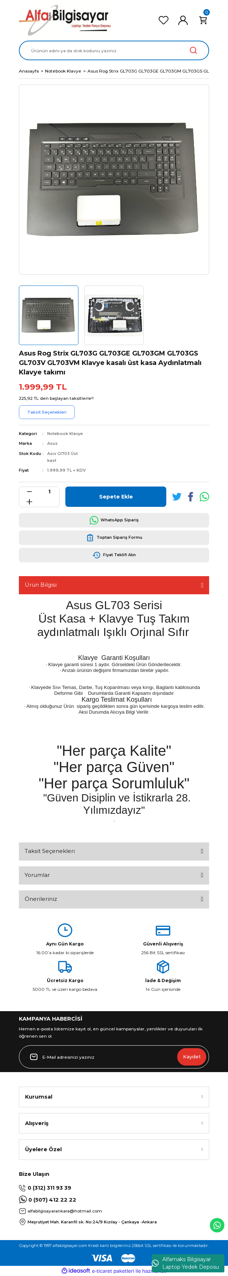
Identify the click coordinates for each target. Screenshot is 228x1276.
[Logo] (65, 20)
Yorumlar (37, 874)
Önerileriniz (41, 898)
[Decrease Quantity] (29, 492)
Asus (52, 443)
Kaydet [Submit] (192, 1056)
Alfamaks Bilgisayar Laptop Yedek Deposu (185, 1263)
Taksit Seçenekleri (50, 851)
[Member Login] (183, 20)
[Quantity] (49, 492)
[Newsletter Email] (114, 1056)
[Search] (114, 50)
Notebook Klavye (65, 433)
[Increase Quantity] (29, 502)
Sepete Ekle (116, 496)
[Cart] (203, 20)
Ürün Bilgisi (41, 584)
